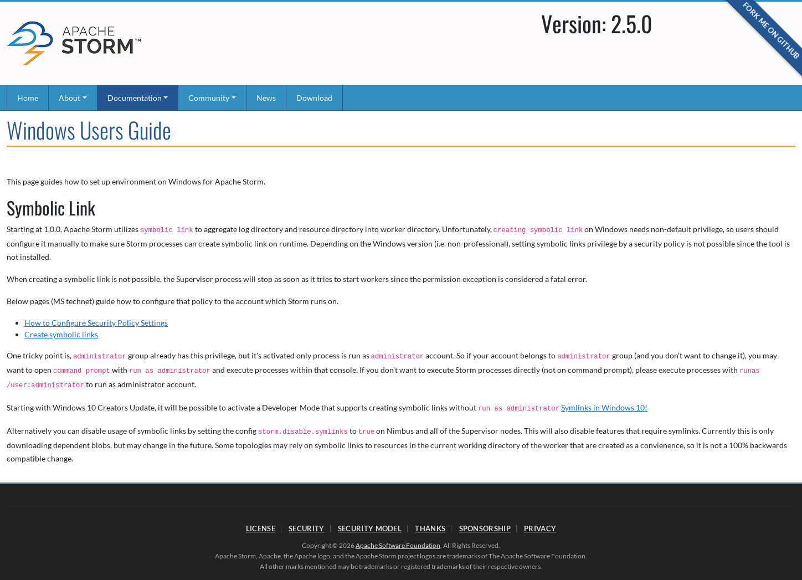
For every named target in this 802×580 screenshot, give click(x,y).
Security (306, 528)
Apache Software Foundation (398, 545)
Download (314, 97)
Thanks (430, 528)
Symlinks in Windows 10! (604, 407)
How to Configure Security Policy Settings (96, 322)
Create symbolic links (61, 334)
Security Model (370, 528)
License (260, 528)
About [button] (69, 97)
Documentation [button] (134, 97)
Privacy (540, 528)
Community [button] (208, 97)
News (266, 97)
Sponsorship (485, 528)
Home (27, 97)
